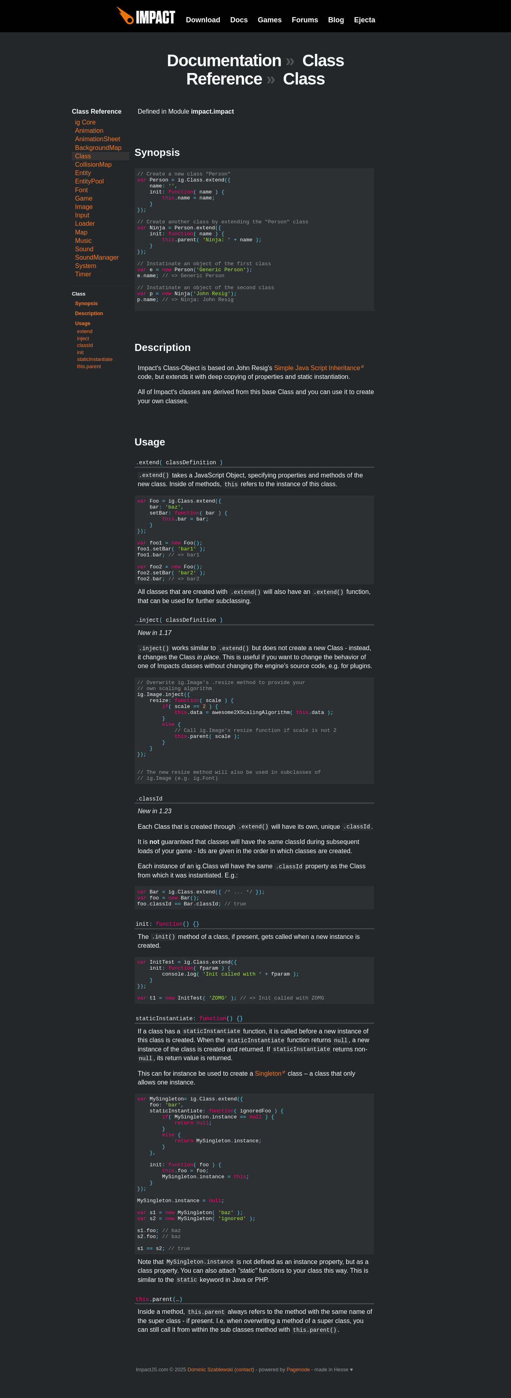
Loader (85, 223)
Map (81, 232)
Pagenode (298, 1369)
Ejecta (364, 20)
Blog (336, 20)
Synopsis (86, 303)
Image (84, 206)
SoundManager (97, 257)
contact (244, 1369)
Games (270, 20)
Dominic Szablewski (210, 1369)
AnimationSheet (97, 139)
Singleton (268, 1073)
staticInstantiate (95, 359)
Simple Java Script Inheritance (317, 368)
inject (83, 338)
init (80, 352)
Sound (84, 249)
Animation (89, 130)
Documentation (224, 60)
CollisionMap (93, 164)
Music (83, 240)
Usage (82, 323)
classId (85, 345)
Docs (239, 20)
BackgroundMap (98, 147)
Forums (305, 20)
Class (83, 156)
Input (82, 215)
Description (89, 313)
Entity (83, 173)
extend (84, 331)
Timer (83, 274)
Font (81, 190)
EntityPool (89, 181)
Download (203, 20)
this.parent (89, 366)
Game (84, 198)
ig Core (85, 122)
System (85, 265)
